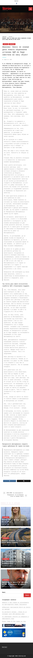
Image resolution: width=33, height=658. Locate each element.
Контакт (16, 1)
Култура (10, 36)
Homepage (4, 36)
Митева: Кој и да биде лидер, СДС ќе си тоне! (15, 521)
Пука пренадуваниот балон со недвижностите (13, 562)
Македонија (12, 44)
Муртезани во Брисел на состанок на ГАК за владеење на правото (15, 583)
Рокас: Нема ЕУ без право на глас (14, 621)
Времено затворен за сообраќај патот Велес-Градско (14, 541)
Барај (3, 592)
